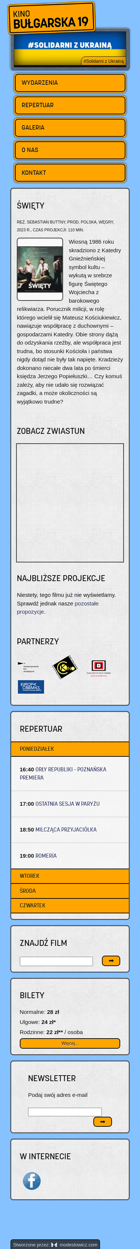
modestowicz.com (74, 1245)
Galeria (33, 127)
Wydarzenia (40, 82)
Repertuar (38, 105)
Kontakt (34, 172)
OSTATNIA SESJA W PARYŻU (67, 804)
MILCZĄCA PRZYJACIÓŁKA (66, 829)
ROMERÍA (46, 855)
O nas (30, 150)
